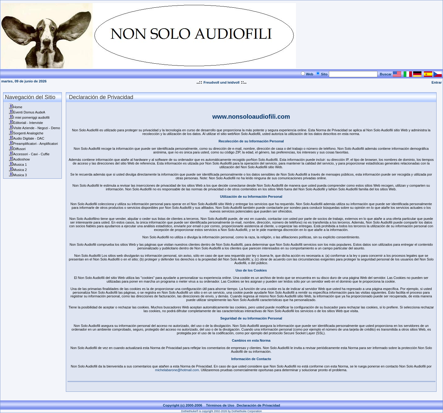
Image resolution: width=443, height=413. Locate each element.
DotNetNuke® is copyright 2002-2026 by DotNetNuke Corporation (221, 411)
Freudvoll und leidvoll (221, 82)
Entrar (437, 82)
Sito (324, 74)
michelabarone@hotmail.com (177, 370)
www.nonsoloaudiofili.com (251, 116)
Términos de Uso (220, 405)
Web (309, 74)
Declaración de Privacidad (258, 405)
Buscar (386, 74)
